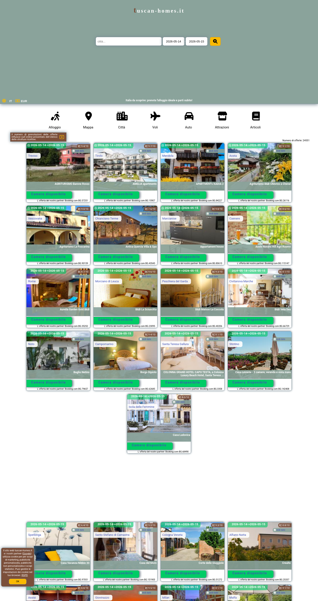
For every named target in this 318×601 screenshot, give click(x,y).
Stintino (234, 344)
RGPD (24, 575)
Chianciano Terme (106, 218)
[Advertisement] (159, 490)
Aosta (233, 155)
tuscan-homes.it (159, 11)
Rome (32, 281)
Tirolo (98, 155)
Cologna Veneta (172, 534)
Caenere (234, 218)
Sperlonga (34, 534)
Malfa (233, 597)
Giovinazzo (102, 597)
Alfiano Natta (237, 534)
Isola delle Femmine (141, 406)
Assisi (32, 597)
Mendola (167, 155)
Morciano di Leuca (107, 281)
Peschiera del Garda (175, 281)
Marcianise (169, 218)
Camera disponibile (48, 194)
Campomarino (104, 344)
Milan (165, 597)
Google (27, 553)
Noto (31, 344)
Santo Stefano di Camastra (112, 534)
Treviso (32, 155)
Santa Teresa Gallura (175, 344)
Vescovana (35, 218)
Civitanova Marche (241, 281)
